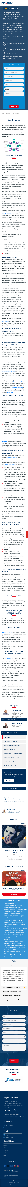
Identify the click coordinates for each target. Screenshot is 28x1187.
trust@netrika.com (9, 1137)
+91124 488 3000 (9, 1128)
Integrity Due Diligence (9, 749)
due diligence (8, 658)
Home (2, 113)
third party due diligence (19, 381)
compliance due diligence (8, 371)
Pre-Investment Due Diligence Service (13, 753)
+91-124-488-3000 (7, 719)
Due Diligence (7, 737)
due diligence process (7, 213)
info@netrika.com (9, 1135)
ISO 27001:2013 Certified (11, 1175)
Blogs (5, 1147)
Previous (3, 838)
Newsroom (6, 1150)
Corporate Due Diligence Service (11, 757)
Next (25, 838)
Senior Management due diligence (12, 745)
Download (14, 894)
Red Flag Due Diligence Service (11, 765)
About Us (5, 1145)
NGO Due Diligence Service (10, 761)
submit (14, 106)
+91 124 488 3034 (7, 732)
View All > (23, 823)
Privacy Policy (13, 1180)
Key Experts (6, 1152)
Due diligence (5, 321)
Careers (5, 1155)
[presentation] (15, 100)
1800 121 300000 (9, 1125)
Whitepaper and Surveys (9, 1158)
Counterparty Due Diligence (10, 741)
